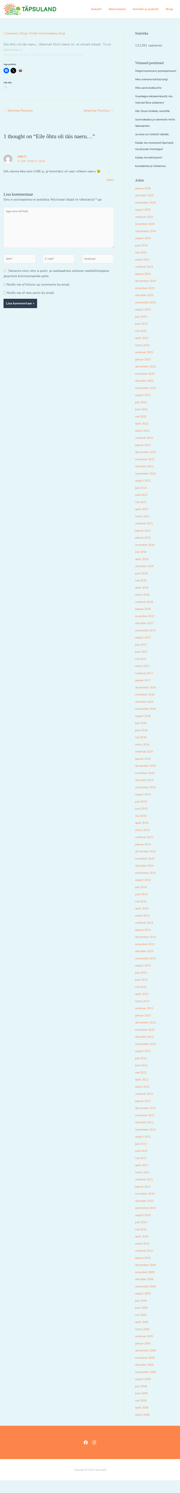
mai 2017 (142, 671)
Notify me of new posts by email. (30, 300)
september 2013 (147, 971)
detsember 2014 (147, 864)
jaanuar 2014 (144, 942)
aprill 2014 (143, 921)
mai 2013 (142, 999)
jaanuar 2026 (144, 201)
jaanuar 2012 (144, 1113)
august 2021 (144, 493)
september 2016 (147, 721)
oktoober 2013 (146, 964)
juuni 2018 (143, 586)
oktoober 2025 (146, 208)
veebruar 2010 (146, 1263)
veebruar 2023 (146, 365)
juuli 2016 (142, 735)
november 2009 (146, 1285)
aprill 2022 (143, 436)
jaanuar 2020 (144, 550)
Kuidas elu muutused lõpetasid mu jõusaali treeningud (150, 155)
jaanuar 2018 (144, 621)
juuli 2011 (142, 1156)
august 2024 (144, 251)
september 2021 (147, 486)
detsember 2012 (147, 1035)
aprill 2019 (143, 572)
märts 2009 (143, 1342)
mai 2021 (142, 515)
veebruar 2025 (146, 229)
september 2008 (147, 1384)
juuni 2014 (143, 907)
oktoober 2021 (146, 479)
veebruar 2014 (146, 935)
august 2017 (144, 650)
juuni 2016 (143, 743)
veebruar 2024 (146, 279)
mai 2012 (142, 1085)
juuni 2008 (143, 1406)
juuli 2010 (142, 1235)
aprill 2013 (143, 1006)
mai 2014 (142, 914)
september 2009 (147, 1299)
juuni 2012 (143, 1078)
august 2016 (144, 728)
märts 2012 (143, 1099)
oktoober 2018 (146, 579)
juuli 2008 (142, 1399)
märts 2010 (143, 1256)
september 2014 (147, 885)
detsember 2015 (147, 778)
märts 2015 (143, 843)
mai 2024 (142, 265)
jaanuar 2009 (144, 1356)
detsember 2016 (147, 700)
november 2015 (146, 785)
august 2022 (144, 407)
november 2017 (146, 629)
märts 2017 (143, 678)
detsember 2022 (147, 379)
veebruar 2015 (146, 850)
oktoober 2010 (146, 1213)
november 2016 (146, 707)
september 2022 (147, 400)
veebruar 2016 (146, 764)
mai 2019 (142, 564)
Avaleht (101, 9)
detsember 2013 (147, 949)
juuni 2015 (143, 821)
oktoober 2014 (146, 878)
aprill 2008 (143, 1420)
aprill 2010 (143, 1249)
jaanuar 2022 (144, 457)
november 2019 (146, 557)
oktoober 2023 (146, 308)
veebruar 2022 (146, 450)
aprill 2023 (143, 350)
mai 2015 (142, 828)
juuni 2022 (143, 422)
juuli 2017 (142, 657)
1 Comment (12, 33)
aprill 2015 (143, 835)
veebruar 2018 (146, 614)
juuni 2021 (143, 507)
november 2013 (146, 957)
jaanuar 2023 (144, 372)
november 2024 (146, 236)
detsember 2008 (147, 1363)
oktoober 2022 (146, 393)
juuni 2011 (143, 1163)
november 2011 (146, 1128)
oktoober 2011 (146, 1135)
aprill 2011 (143, 1178)
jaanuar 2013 (144, 1028)
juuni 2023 (143, 336)
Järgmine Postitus (99, 110)
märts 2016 (143, 757)
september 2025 (147, 215)
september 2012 (147, 1056)
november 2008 (146, 1370)
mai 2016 (142, 750)
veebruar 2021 (146, 536)
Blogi (170, 9)
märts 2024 (143, 272)
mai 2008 (142, 1413)
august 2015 (144, 807)
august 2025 (144, 222)
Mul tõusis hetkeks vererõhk (155, 117)
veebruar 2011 (146, 1192)
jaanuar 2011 (144, 1199)
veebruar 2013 (146, 1021)
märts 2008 (143, 1427)
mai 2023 (142, 343)
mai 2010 (142, 1242)
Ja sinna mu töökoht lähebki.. (155, 140)
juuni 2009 (143, 1320)
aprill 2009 (143, 1334)
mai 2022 (142, 429)
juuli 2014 (142, 900)
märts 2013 (143, 1014)
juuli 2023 (142, 329)
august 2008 (144, 1391)
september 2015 (147, 800)
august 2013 (144, 978)
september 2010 (147, 1220)
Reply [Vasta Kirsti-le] (109, 180)
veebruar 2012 (146, 1106)
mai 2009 (142, 1327)
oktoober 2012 (146, 1049)
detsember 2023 (147, 293)
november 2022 (146, 386)
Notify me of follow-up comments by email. (38, 292)
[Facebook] (86, 1455)
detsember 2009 (147, 1277)
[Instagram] (94, 1455)
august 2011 (144, 1149)
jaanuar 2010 (144, 1270)
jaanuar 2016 (144, 771)
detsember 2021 (147, 465)
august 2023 (144, 322)
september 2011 (147, 1142)
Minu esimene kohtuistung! (154, 85)
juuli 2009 (142, 1313)
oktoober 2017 (146, 636)
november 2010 (146, 1206)
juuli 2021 (142, 500)
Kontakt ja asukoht (148, 9)
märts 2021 (143, 529)
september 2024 (147, 244)
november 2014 (146, 871)
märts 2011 (143, 1185)
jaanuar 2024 (144, 286)
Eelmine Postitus (18, 110)
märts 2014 (143, 928)
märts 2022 (143, 443)
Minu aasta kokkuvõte (151, 94)
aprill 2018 (143, 600)
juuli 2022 (142, 415)
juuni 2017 (143, 664)
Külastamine (120, 9)
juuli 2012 (142, 1071)
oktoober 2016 (146, 714)
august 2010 (144, 1228)
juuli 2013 (142, 985)
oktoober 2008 (146, 1377)
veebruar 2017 (146, 686)
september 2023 (147, 315)
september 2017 (147, 643)
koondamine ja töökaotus (153, 178)
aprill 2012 (143, 1092)
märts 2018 (143, 607)
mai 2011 (142, 1171)
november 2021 (146, 472)
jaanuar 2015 (144, 857)
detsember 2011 (147, 1121)
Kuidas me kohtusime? (151, 170)
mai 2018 (142, 593)
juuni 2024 (143, 258)
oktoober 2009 (146, 1292)
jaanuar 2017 (144, 693)
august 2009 (144, 1306)
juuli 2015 (142, 814)
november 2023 (146, 301)
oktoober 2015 (146, 793)
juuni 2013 (143, 992)
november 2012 (146, 1042)
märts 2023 (143, 358)
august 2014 (144, 892)
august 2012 (144, 1063)
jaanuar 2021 (144, 543)
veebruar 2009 (146, 1349)
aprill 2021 (143, 522)
